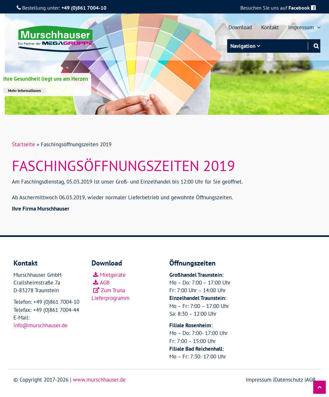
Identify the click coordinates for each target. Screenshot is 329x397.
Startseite (23, 144)
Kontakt (270, 27)
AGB (105, 282)
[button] (319, 387)
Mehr (24, 90)
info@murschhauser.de (40, 325)
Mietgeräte (113, 274)
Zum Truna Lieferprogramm (110, 294)
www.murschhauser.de (99, 379)
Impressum (302, 27)
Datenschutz (288, 379)
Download (240, 27)
